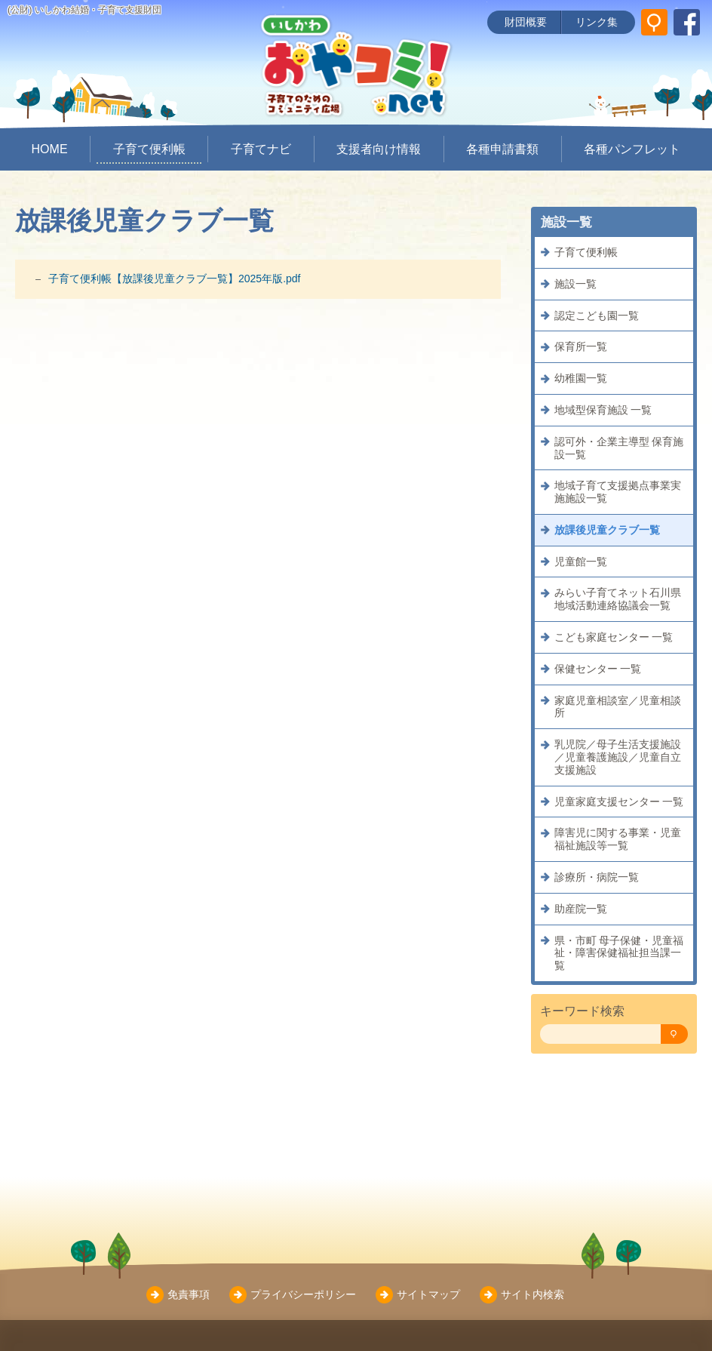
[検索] (674, 1034)
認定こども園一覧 (596, 315)
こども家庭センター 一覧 (614, 637)
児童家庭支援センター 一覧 (619, 802)
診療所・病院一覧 (596, 877)
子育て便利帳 (149, 149)
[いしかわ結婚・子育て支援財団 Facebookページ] (687, 22)
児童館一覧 (580, 561)
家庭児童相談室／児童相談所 (617, 706)
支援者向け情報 (378, 149)
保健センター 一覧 (598, 669)
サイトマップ (428, 1294)
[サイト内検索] (654, 22)
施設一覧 (575, 284)
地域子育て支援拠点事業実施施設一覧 (617, 491)
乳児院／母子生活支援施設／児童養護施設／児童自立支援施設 (617, 757)
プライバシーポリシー (303, 1294)
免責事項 (188, 1294)
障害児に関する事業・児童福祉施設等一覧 (617, 838)
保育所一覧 (580, 346)
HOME (50, 149)
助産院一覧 (580, 909)
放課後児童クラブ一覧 (607, 530)
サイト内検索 (532, 1294)
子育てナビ (261, 149)
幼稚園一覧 (580, 378)
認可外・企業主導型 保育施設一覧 (619, 447)
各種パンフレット (632, 149)
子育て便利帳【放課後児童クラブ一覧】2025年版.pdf (174, 278)
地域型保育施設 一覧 (603, 410)
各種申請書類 (502, 149)
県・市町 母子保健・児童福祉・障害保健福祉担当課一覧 (619, 953)
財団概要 (526, 22)
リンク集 (596, 22)
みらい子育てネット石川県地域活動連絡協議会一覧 (617, 598)
